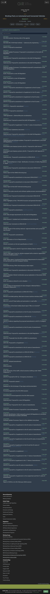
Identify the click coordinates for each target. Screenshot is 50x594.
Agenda (12, 24)
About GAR (5, 562)
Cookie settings (6, 580)
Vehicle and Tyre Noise (8, 512)
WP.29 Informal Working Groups (10, 553)
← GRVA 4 (4, 18)
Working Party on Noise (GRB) (9, 557)
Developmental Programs (8, 532)
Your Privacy (6, 578)
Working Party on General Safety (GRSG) (12, 541)
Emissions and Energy (8, 510)
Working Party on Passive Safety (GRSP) (12, 548)
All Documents (19, 24)
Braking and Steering (7, 514)
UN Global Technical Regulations (10, 525)
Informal (32, 24)
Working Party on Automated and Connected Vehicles (25, 16)
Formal (26, 24)
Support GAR (6, 568)
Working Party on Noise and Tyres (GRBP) (12, 546)
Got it (46, 591)
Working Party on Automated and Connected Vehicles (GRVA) (17, 539)
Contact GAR (6, 566)
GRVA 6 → (46, 18)
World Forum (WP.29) (7, 537)
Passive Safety (6, 505)
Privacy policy (36, 592)
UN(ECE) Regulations (7, 523)
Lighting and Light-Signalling (9, 503)
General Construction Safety (9, 519)
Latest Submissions (7, 496)
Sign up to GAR (6, 571)
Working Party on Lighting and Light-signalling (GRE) (15, 543)
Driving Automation (7, 507)
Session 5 (25, 19)
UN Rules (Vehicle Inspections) (10, 528)
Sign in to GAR (6, 573)
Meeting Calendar (7, 498)
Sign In (46, 2)
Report (37, 24)
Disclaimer (5, 575)
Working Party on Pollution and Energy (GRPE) (13, 550)
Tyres (4, 516)
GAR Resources (6, 564)
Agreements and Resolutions (9, 530)
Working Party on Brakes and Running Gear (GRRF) (14, 555)
